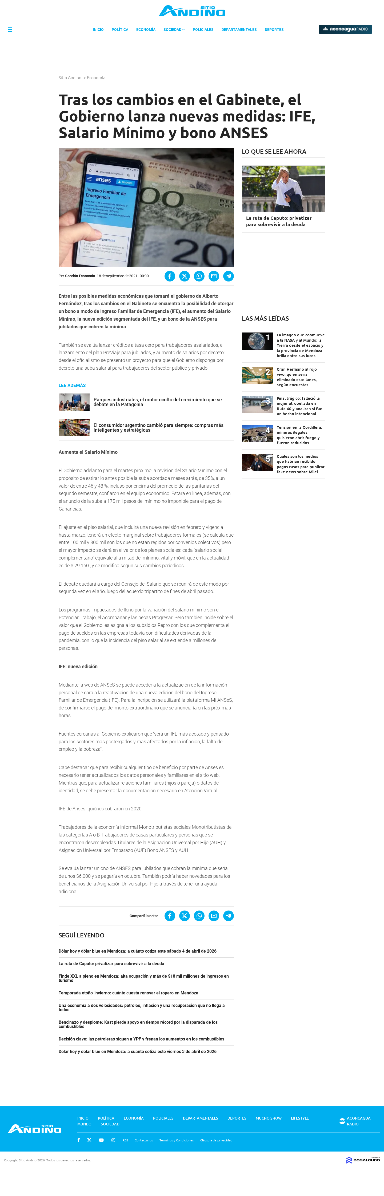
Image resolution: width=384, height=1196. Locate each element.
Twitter (89, 1140)
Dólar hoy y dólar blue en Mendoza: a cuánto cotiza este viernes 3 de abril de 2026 (138, 1052)
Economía (145, 29)
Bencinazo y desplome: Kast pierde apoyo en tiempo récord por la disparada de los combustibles (138, 1024)
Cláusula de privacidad (216, 1140)
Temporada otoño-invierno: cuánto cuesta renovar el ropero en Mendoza (128, 993)
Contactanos (144, 1140)
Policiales (203, 29)
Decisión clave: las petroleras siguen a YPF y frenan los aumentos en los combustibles (141, 1039)
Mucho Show (269, 1118)
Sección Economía (80, 276)
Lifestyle (300, 1118)
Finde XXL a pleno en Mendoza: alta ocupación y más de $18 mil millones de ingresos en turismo (144, 978)
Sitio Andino (70, 77)
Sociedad (174, 29)
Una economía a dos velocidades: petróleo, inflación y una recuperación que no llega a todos (142, 1007)
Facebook (78, 1140)
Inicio (98, 29)
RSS (125, 1140)
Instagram (113, 1140)
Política (120, 29)
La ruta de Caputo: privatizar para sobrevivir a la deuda (111, 964)
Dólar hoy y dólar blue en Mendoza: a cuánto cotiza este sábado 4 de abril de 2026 (138, 951)
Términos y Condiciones (176, 1140)
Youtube (101, 1140)
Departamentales (239, 29)
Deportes (274, 29)
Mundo (84, 1123)
